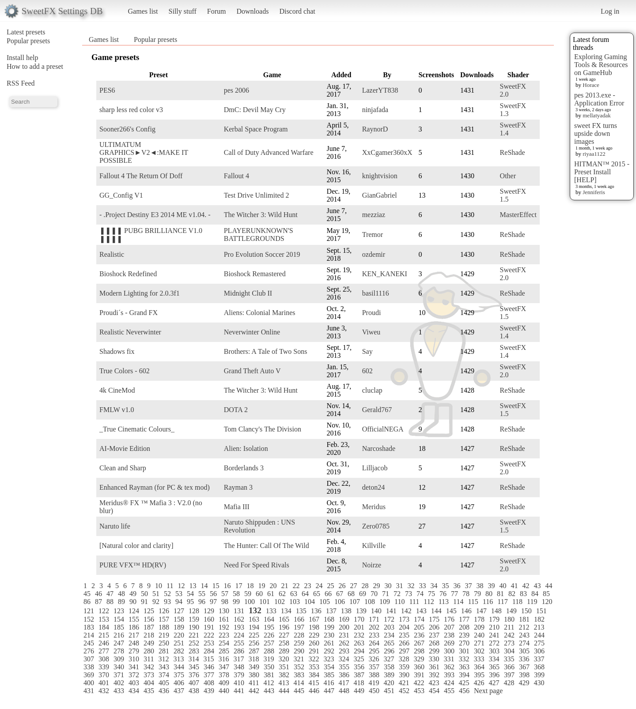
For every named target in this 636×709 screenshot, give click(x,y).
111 (414, 601)
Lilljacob (375, 468)
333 (478, 659)
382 (284, 675)
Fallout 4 (236, 176)
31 (399, 585)
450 (374, 690)
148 (496, 611)
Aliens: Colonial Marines (259, 312)
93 (167, 601)
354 (329, 667)
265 (389, 643)
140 (376, 611)
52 (167, 593)
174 (419, 619)
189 (179, 627)
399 (539, 675)
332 (463, 659)
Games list (143, 11)
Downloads (252, 11)
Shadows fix (117, 351)
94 (178, 601)
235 (404, 635)
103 (294, 601)
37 (468, 585)
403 (134, 682)
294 (359, 651)
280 (149, 651)
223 (224, 635)
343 (164, 667)
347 (224, 667)
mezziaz (373, 214)
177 (464, 619)
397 (509, 675)
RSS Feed (21, 83)
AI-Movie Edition (124, 448)
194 (254, 627)
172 (389, 619)
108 (369, 601)
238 (449, 635)
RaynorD (375, 129)
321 (298, 659)
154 (119, 619)
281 (164, 651)
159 (194, 619)
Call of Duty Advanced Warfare (269, 152)
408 (209, 682)
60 (259, 593)
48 (121, 593)
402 (119, 682)
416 (328, 682)
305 (524, 651)
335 (509, 659)
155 (134, 619)
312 (163, 659)
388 (374, 675)
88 (110, 601)
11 (170, 585)
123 (119, 611)
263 (359, 643)
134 (286, 611)
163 (254, 619)
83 (523, 593)
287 (254, 651)
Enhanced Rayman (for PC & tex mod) (154, 487)
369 (88, 675)
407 (194, 682)
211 (509, 627)
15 (215, 585)
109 (384, 601)
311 (149, 659)
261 (329, 643)
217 (134, 635)
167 (314, 619)
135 (301, 611)
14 (204, 585)
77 (454, 593)
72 (397, 593)
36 (456, 585)
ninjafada (375, 109)
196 (284, 627)
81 (500, 593)
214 (88, 635)
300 (449, 651)
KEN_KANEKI (384, 274)
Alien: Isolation (246, 448)
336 (524, 659)
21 (284, 585)
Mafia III (237, 506)
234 (389, 635)
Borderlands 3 (244, 468)
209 (479, 627)
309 (119, 659)
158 (179, 619)
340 (119, 667)
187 (149, 627)
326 (373, 659)
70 (374, 593)
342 (149, 667)
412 (268, 682)
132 (255, 610)
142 (406, 611)
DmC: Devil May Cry (255, 109)
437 (179, 690)
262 (344, 643)
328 (403, 659)
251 (179, 643)
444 (284, 690)
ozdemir (373, 254)
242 (509, 635)
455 (449, 690)
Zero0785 (376, 526)
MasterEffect (518, 214)
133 (271, 611)
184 (103, 627)
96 (201, 601)
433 (119, 690)
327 (388, 659)
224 (239, 635)
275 (539, 643)
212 (524, 627)
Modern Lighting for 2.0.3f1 (139, 293)
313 (178, 659)
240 (479, 635)
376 (194, 675)
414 (298, 682)
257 (269, 643)
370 (103, 675)
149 (511, 611)
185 (119, 627)
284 (209, 651)
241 (494, 635)
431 (88, 690)
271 (479, 643)
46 (98, 593)
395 (479, 675)
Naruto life (114, 526)
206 (434, 627)
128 (194, 611)
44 (548, 585)
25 (330, 585)
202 (374, 627)
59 (247, 593)
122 (103, 611)
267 (419, 643)
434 (134, 690)
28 (364, 585)
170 (359, 619)
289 (284, 651)
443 (269, 690)
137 (331, 611)
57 (224, 593)
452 (404, 690)
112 (429, 601)
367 (524, 667)
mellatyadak (597, 115)
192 (224, 627)
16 (227, 585)
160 (209, 619)
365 (494, 667)
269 (449, 643)
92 (155, 601)
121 (88, 611)
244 (539, 635)
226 (269, 635)
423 (433, 682)
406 (179, 682)
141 (391, 611)
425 (463, 682)
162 (239, 619)
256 (254, 643)
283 (194, 651)
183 (88, 627)
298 (419, 651)
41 (514, 585)
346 (209, 667)
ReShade (512, 152)
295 (374, 651)
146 (466, 611)
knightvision (380, 176)
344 (179, 667)
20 (272, 585)
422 (418, 682)
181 (524, 619)
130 (224, 611)
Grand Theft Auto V (252, 371)
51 (155, 593)
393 (449, 675)
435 (149, 690)
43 (537, 585)
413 (283, 682)
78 (465, 593)
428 (509, 682)
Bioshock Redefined (128, 274)
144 (436, 611)
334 (493, 659)
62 (282, 593)
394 (464, 675)
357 (374, 667)
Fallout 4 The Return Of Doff (140, 176)
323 (328, 659)
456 (464, 690)
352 (299, 667)
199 (329, 627)
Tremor (372, 234)
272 (494, 643)
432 (103, 690)
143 (421, 611)
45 (87, 593)
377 (209, 675)
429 (524, 682)
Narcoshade (379, 448)
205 (419, 627)
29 (376, 585)
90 (132, 601)
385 (329, 675)
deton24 (373, 487)
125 (149, 611)
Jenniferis (594, 192)
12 (181, 585)
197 (299, 627)
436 (164, 690)
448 (344, 690)
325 (358, 659)
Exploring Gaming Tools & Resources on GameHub (601, 64)
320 (283, 659)
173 (404, 619)
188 (164, 627)
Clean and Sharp (122, 468)
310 (134, 659)
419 (373, 682)
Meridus (374, 506)
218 (149, 635)
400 (88, 682)
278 (119, 651)
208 (464, 627)
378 (224, 675)
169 (344, 619)
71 (385, 593)
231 (344, 635)
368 (539, 667)
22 (295, 585)
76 (443, 593)
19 (261, 585)
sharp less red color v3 (131, 109)
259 (299, 643)
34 (433, 585)
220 (179, 635)
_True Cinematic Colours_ (136, 429)
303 (494, 651)
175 (434, 619)
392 (434, 675)
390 (404, 675)
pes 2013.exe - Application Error (599, 99)
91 (144, 601)
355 (344, 667)
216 (119, 635)
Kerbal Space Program (256, 129)
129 (209, 611)
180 (509, 619)
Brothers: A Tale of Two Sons (265, 351)
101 (264, 601)
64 (305, 593)
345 (194, 667)
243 (524, 635)
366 (509, 667)
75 (431, 593)
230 (329, 635)
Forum (216, 11)
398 (524, 675)
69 (362, 593)
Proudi (371, 312)
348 (239, 667)
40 (502, 585)
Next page (488, 690)
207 (449, 627)
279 (134, 651)
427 (493, 682)
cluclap (372, 390)
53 (178, 593)
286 (239, 651)
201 (359, 627)
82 (511, 593)
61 (270, 593)
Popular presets (28, 41)
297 (404, 651)
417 (343, 682)
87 (98, 601)
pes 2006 (236, 90)
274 (524, 643)
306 (539, 651)
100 (249, 601)
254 (224, 643)
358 (389, 667)
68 (351, 593)
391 (419, 675)
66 (328, 593)
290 (299, 651)
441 (239, 690)
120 (546, 601)
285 (224, 651)
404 (149, 682)
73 (408, 593)
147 (481, 611)
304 (509, 651)
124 (134, 611)
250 (164, 643)
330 (433, 659)
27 (353, 585)
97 (213, 601)
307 (88, 659)
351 (284, 667)
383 (299, 675)
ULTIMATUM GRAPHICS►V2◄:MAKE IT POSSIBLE (143, 152)
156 (149, 619)
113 (444, 601)
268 (434, 643)
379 (239, 675)
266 (404, 643)
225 (254, 635)
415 (313, 682)
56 (213, 593)
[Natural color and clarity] (136, 545)
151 (541, 611)
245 (88, 643)
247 (119, 643)
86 (87, 601)
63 (293, 593)
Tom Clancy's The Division (262, 429)
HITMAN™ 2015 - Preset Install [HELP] (601, 172)
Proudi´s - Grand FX (128, 312)
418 (358, 682)
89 (121, 601)
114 (458, 601)
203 (389, 627)
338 (88, 667)
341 (134, 667)
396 (494, 675)
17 (238, 585)
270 (464, 643)
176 (449, 619)
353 (314, 667)
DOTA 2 (236, 409)
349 (254, 667)
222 (209, 635)
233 (374, 635)
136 (316, 611)
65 (316, 593)
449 (359, 690)
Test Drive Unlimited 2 (256, 195)
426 (478, 682)
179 (494, 619)
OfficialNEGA (383, 429)
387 (359, 675)
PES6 (107, 90)
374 (164, 675)
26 (341, 585)
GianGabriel (379, 195)
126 (164, 611)
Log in (610, 11)
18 (250, 585)
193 (239, 627)
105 (324, 601)
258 (284, 643)
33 (422, 585)
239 (464, 635)
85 (546, 593)
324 (343, 659)
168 (329, 619)
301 (464, 651)
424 (448, 682)
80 (488, 593)
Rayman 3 (238, 487)
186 (134, 627)
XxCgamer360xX (387, 152)
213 (539, 627)
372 (134, 675)
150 (526, 611)
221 (194, 635)
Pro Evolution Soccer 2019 (262, 254)
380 (254, 675)
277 (103, 651)
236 (419, 635)
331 (448, 659)
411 (254, 682)
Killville (374, 545)
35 (445, 585)
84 (534, 593)
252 (194, 643)
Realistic (111, 254)
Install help (22, 57)
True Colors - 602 (124, 371)
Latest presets (26, 32)
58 (236, 593)
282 (179, 651)
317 (238, 659)
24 (318, 585)
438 (194, 690)
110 (399, 601)
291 (314, 651)
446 (314, 690)
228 (299, 635)
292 (329, 651)
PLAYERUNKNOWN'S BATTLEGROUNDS (258, 234)
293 (344, 651)
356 (359, 667)
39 (491, 585)
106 (339, 601)
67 (339, 593)
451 (389, 690)
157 (164, 619)
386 (344, 675)
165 (284, 619)
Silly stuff (183, 11)
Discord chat (297, 11)
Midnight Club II (248, 293)
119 (532, 601)
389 (389, 675)
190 (194, 627)
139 (361, 611)
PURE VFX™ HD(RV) (132, 565)
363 (464, 667)
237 (434, 635)
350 (269, 667)
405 (164, 682)
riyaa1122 (594, 153)
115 (473, 601)
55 (201, 593)
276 (88, 651)
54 (190, 593)
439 (209, 690)
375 (179, 675)
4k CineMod (117, 390)
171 (374, 619)
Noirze (372, 565)
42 (525, 585)
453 (419, 690)
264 (374, 643)
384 (314, 675)
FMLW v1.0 (116, 409)
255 (239, 643)
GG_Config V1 (121, 195)
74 (420, 593)
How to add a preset (35, 66)
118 (517, 601)
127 (179, 611)
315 (208, 659)
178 (479, 619)
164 (269, 619)
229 (314, 635)
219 (164, 635)
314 (193, 659)
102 (279, 601)
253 (209, 643)
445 (299, 690)
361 (434, 667)
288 (269, 651)
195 (269, 627)
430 (539, 682)
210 (494, 627)
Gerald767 (377, 409)
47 (110, 593)
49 (132, 593)
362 (449, 667)
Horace (591, 85)
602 (367, 371)
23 (307, 585)
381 (269, 675)
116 (488, 601)
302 (479, 651)
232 (359, 635)
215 (103, 635)
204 (404, 627)
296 (389, 651)
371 (119, 675)
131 (239, 611)
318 (253, 659)
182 (539, 619)
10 (158, 585)
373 (149, 675)
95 (190, 601)
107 (354, 601)
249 (149, 643)
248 (134, 643)
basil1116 (375, 293)
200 (344, 627)
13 (192, 585)
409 (224, 682)
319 (268, 659)
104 (309, 601)
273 (509, 643)
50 (144, 593)
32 (410, 585)
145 (451, 611)
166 (299, 619)
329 (418, 659)
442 (254, 690)
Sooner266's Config (127, 129)
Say (367, 351)
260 (314, 643)
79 (477, 593)
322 (313, 659)
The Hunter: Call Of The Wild (266, 545)
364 (479, 667)
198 (314, 627)
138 (346, 611)
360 (419, 667)
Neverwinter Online (252, 332)
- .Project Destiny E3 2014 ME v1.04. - (155, 214)
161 (224, 619)
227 (284, 635)
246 (103, 643)
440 (224, 690)
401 (103, 682)
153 (103, 619)
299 (434, 651)
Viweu (371, 332)
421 (403, 682)
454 (434, 690)
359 (404, 667)
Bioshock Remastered (255, 274)
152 (88, 619)
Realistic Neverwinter (130, 332)
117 (502, 601)
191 (209, 627)
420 (388, 682)
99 (236, 601)
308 (103, 659)
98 (224, 601)
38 (479, 585)
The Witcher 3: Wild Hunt (261, 214)
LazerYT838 (380, 90)
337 (539, 659)
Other (508, 176)
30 (387, 585)
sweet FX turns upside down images (595, 133)
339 (103, 667)
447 (329, 690)
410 (239, 682)
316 (223, 659)
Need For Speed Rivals (256, 565)
